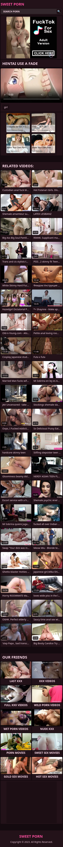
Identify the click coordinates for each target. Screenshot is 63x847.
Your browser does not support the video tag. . (31, 85)
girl (6, 107)
